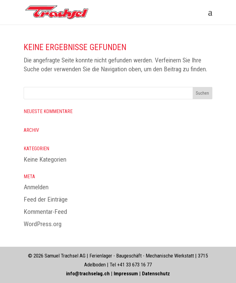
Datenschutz (156, 273)
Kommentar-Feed (45, 211)
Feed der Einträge (46, 199)
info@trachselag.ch (88, 273)
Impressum (126, 273)
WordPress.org (42, 224)
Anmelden (36, 187)
